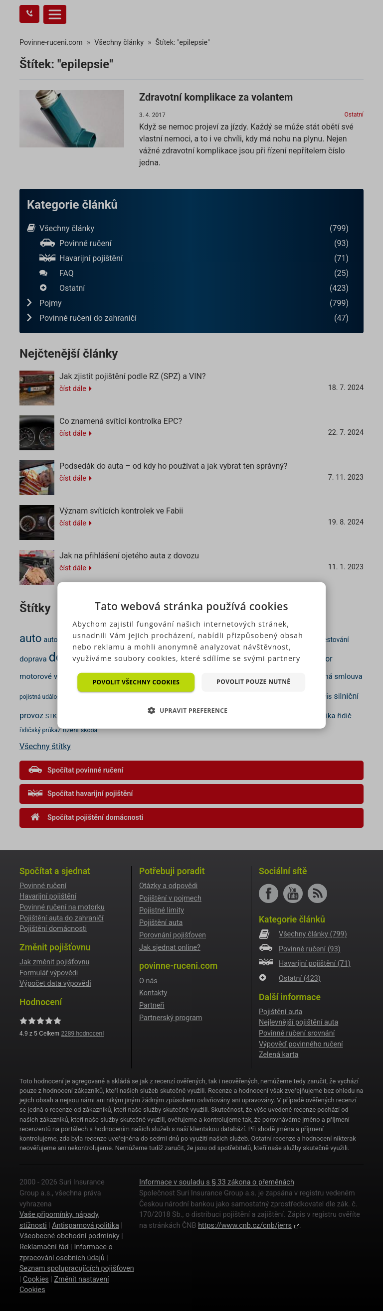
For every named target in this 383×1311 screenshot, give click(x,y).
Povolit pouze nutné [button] (253, 681)
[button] (192, 710)
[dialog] (191, 655)
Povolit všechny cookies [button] (136, 682)
